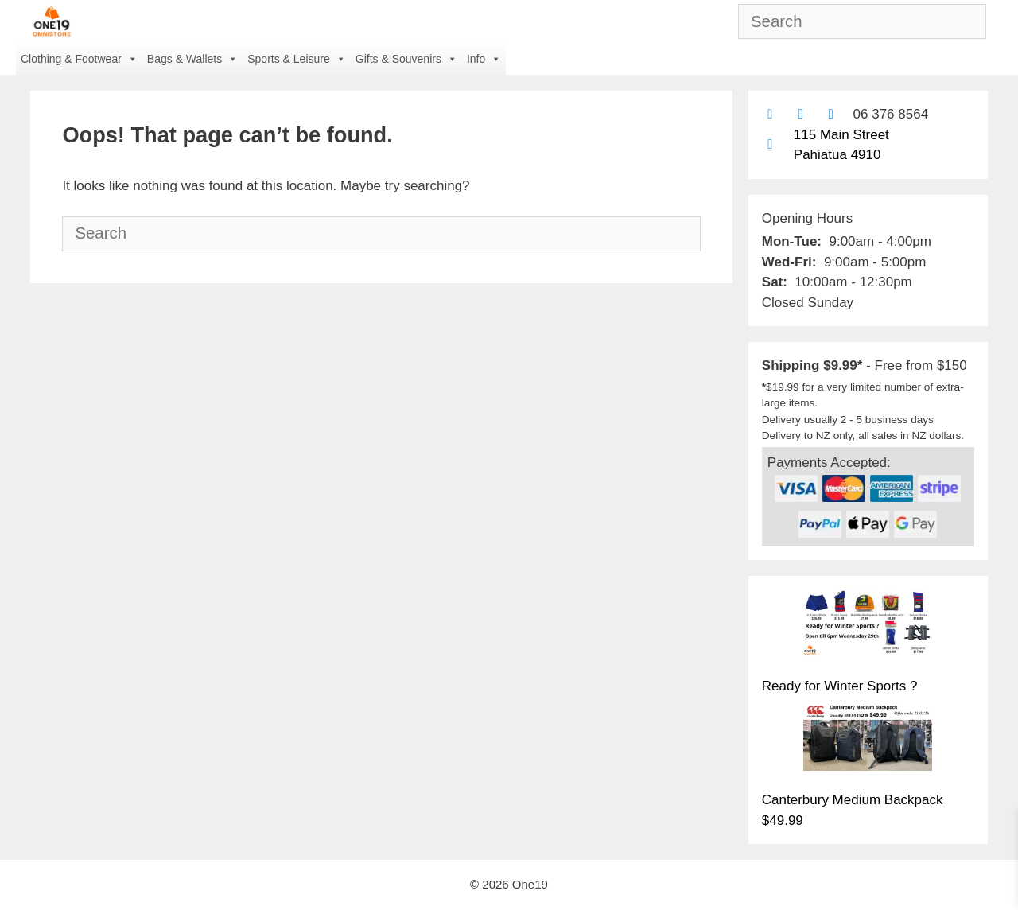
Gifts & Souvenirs (406, 59)
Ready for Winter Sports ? (840, 686)
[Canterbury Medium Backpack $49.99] (867, 739)
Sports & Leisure (296, 59)
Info (484, 59)
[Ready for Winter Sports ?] (867, 626)
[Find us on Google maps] (770, 144)
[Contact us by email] (770, 114)
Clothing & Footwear (79, 59)
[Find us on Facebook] (800, 114)
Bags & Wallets (192, 59)
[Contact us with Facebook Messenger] (830, 114)
